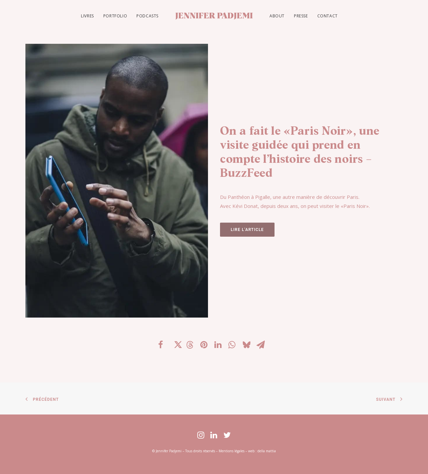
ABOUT (277, 16)
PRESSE (301, 16)
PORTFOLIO (115, 16)
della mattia (266, 451)
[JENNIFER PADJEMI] (214, 16)
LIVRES (87, 16)
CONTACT (327, 16)
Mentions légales (231, 451)
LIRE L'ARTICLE (247, 229)
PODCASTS (147, 16)
